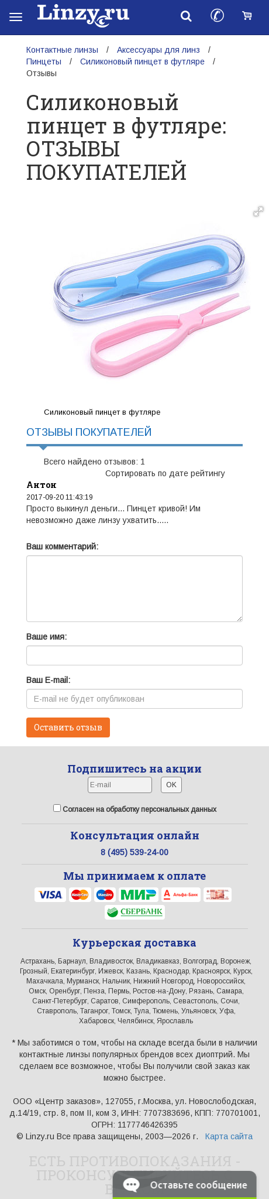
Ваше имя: (46, 636)
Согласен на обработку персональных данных (134, 809)
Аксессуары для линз (158, 49)
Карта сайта (229, 1136)
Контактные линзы (62, 49)
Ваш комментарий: (62, 546)
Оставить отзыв (68, 727)
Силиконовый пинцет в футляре (142, 61)
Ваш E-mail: (48, 680)
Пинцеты (43, 61)
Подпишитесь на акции (134, 768)
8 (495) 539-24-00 (134, 852)
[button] (258, 211)
